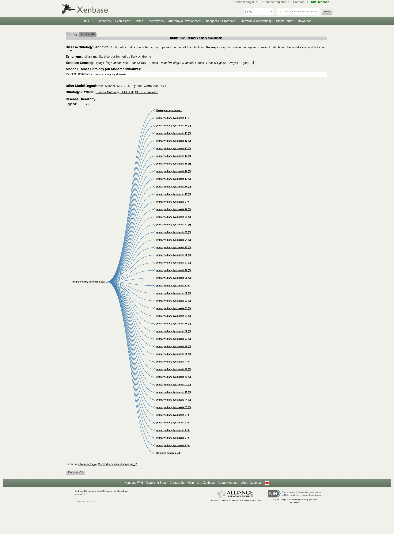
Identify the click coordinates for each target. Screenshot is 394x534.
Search (327, 11)
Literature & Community (256, 21)
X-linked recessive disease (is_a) (117, 464)
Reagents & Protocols (220, 21)
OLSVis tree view (146, 92)
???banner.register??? (275, 2)
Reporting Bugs (156, 483)
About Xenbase (228, 483)
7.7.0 (84, 494)
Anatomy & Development (185, 21)
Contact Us (300, 2)
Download (305, 21)
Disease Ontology (107, 92)
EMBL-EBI (127, 92)
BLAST (88, 21)
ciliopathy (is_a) (87, 464)
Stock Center (285, 21)
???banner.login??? (245, 2)
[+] (252, 63)
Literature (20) (88, 34)
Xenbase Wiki (134, 483)
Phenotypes (156, 21)
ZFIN (127, 86)
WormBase (151, 86)
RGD (163, 86)
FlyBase (137, 86)
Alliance (110, 86)
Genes (139, 21)
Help (191, 483)
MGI (120, 86)
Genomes (104, 21)
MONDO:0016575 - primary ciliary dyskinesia (96, 74)
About (251, 483)
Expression (122, 21)
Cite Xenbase (206, 483)
